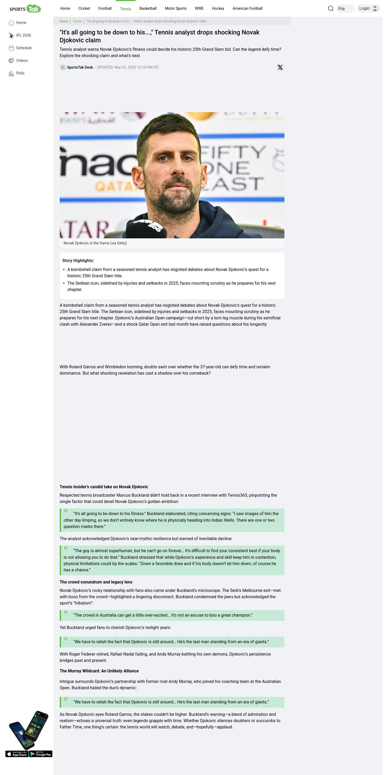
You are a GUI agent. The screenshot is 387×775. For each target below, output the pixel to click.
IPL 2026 (19, 35)
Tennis (77, 21)
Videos (18, 61)
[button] (65, 8)
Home (17, 23)
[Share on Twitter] (280, 67)
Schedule (20, 48)
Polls (16, 73)
